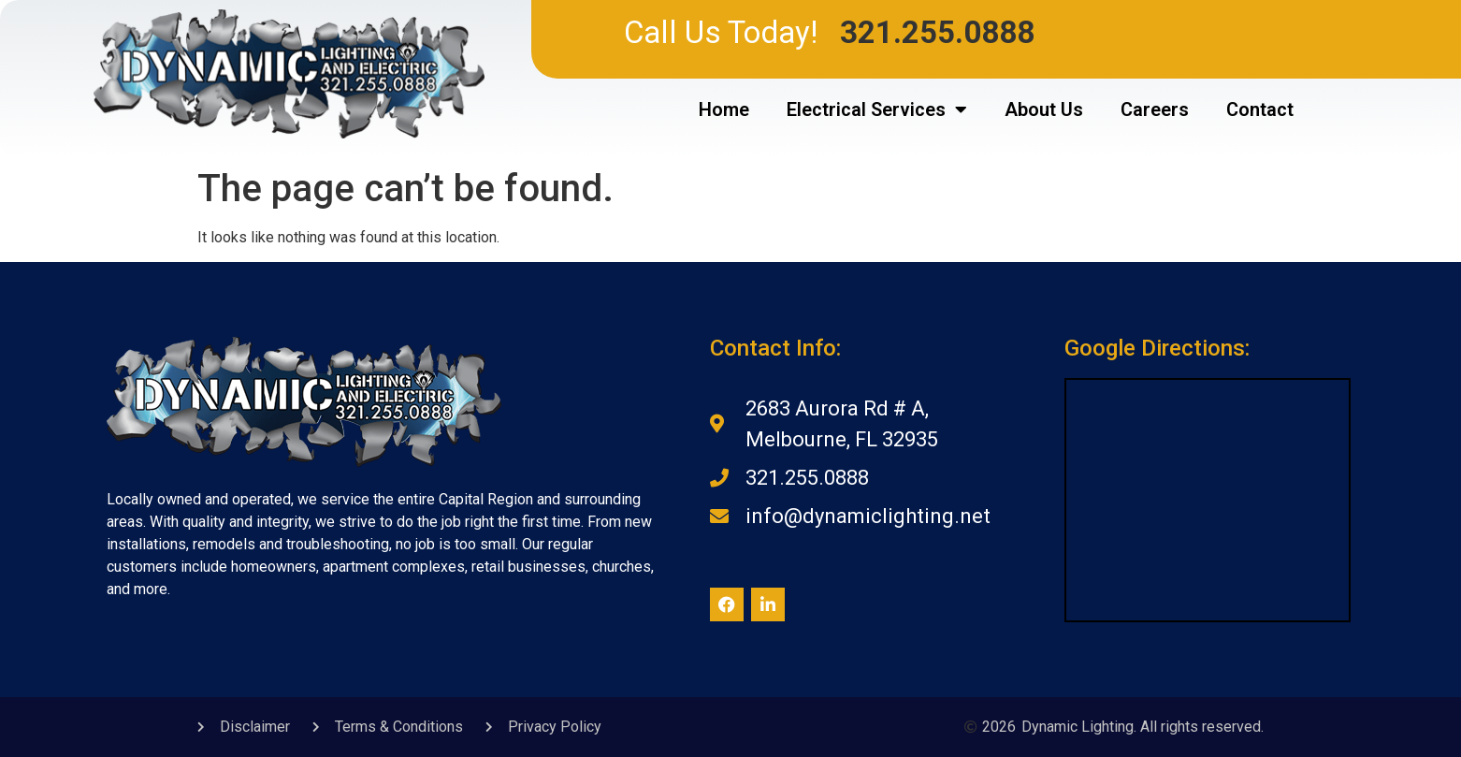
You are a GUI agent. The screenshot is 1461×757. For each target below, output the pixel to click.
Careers (1155, 109)
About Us (1044, 109)
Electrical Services (877, 109)
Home (724, 109)
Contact (1260, 109)
